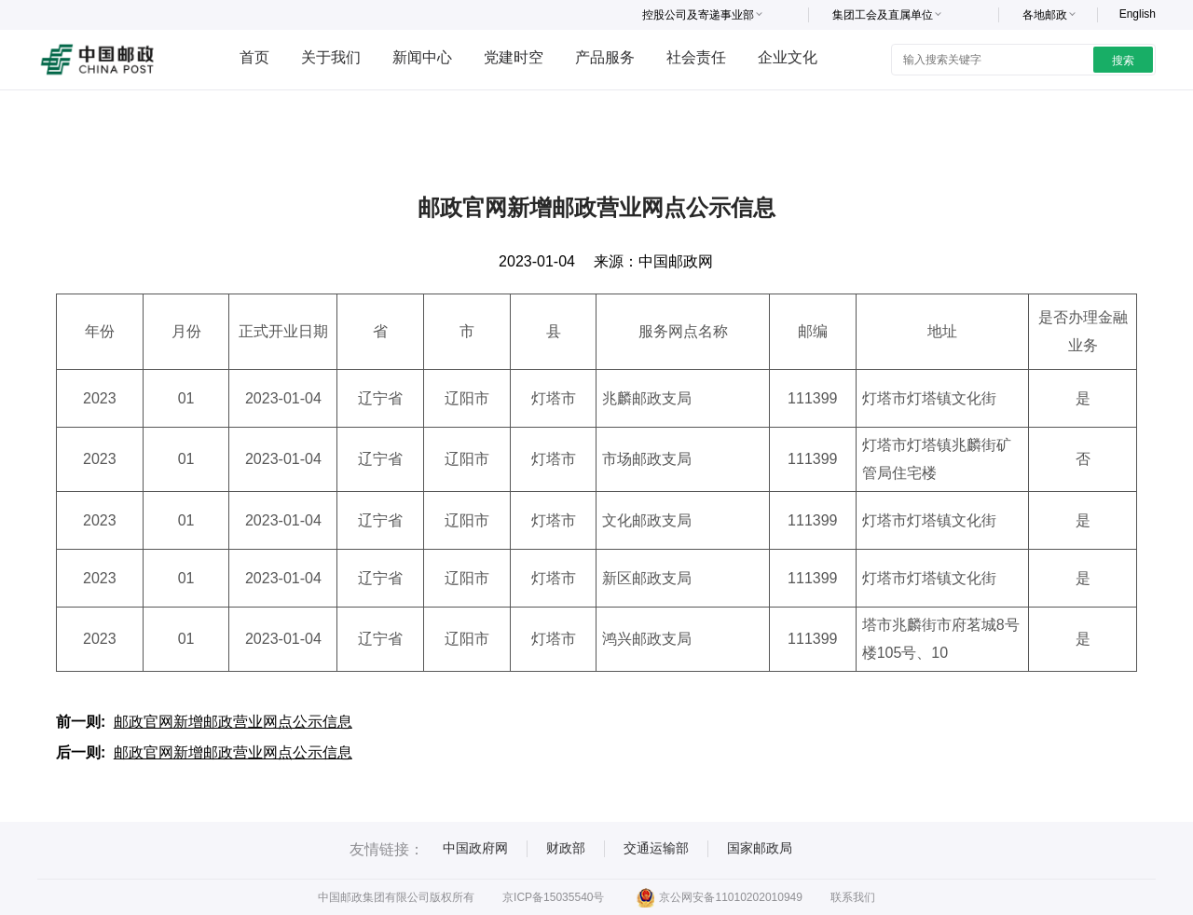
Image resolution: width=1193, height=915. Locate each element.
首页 (254, 57)
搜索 (1123, 60)
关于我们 (331, 57)
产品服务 (605, 57)
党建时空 (513, 57)
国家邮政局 (759, 847)
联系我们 (852, 897)
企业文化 (787, 57)
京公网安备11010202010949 (719, 897)
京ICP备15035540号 (553, 897)
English (1137, 13)
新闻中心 (422, 57)
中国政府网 (475, 847)
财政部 (565, 847)
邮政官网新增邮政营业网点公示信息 (233, 722)
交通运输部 (656, 847)
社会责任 (696, 57)
